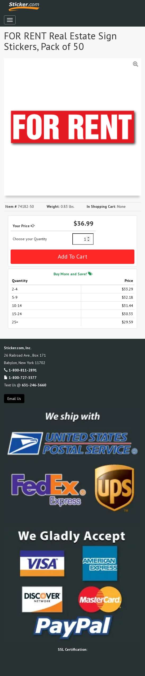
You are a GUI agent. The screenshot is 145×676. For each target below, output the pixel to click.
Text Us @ (25, 385)
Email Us (14, 398)
